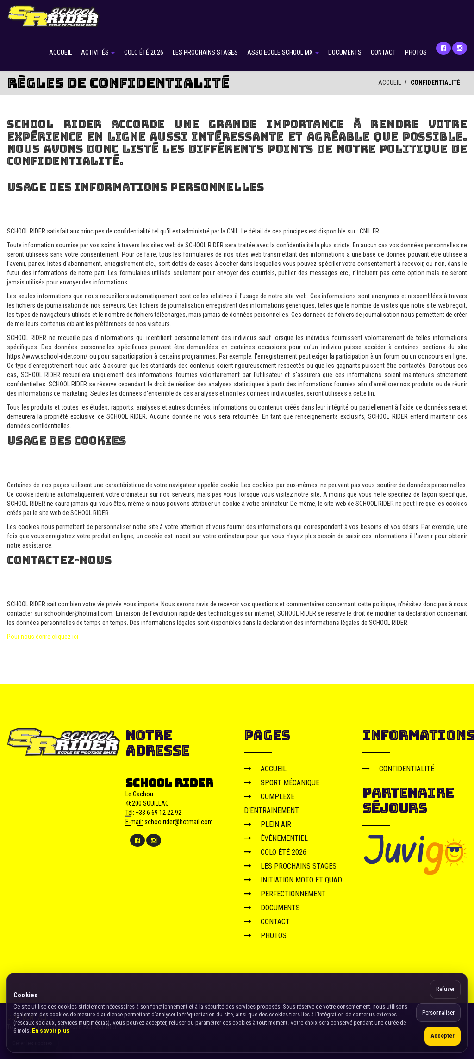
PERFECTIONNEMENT (285, 893)
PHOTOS (416, 52)
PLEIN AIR (267, 824)
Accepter (442, 1035)
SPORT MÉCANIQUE (281, 782)
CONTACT (383, 52)
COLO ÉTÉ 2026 (143, 52)
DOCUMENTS (345, 52)
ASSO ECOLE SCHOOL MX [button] (283, 52)
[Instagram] (459, 48)
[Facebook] (443, 48)
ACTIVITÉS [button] (98, 52)
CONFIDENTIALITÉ (398, 768)
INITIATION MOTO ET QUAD (293, 880)
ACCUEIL (60, 52)
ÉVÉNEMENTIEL (276, 838)
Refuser (445, 988)
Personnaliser (438, 1012)
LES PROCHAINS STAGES (205, 52)
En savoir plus (50, 1030)
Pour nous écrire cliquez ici (42, 636)
